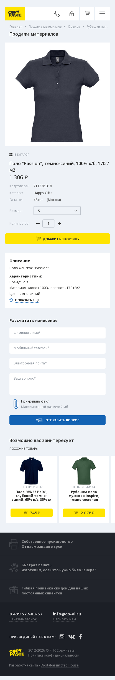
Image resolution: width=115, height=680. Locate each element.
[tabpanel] (31, 489)
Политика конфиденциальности (53, 655)
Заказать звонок (23, 619)
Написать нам (64, 619)
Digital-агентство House (60, 665)
